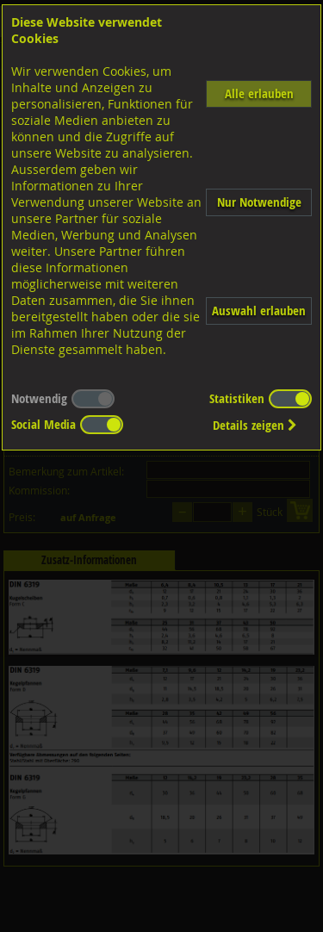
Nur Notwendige (259, 202)
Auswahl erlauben (259, 310)
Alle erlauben (259, 93)
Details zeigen (255, 425)
